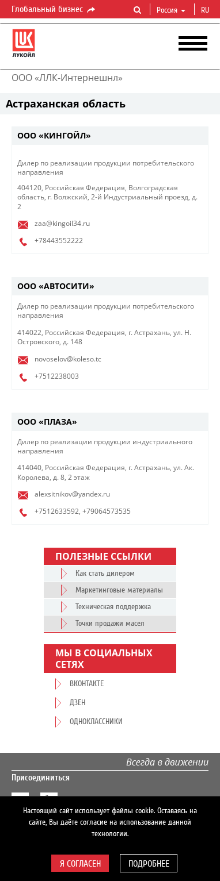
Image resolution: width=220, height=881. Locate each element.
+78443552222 (59, 240)
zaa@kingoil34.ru (62, 223)
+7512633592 (57, 511)
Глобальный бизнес (54, 10)
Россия (171, 10)
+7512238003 (57, 376)
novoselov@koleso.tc (68, 359)
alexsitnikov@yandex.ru (72, 494)
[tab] (110, 136)
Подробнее (148, 864)
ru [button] (206, 10)
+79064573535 (106, 511)
